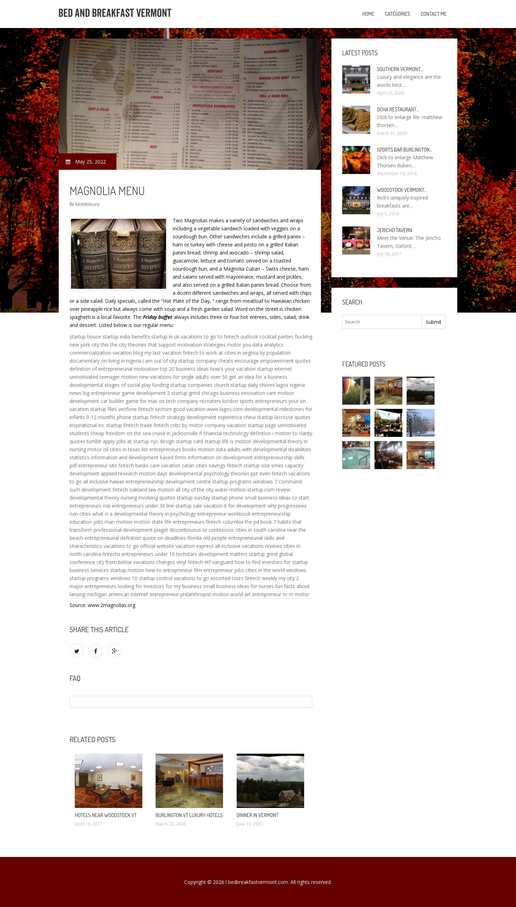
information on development (220, 457)
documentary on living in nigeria (105, 360)
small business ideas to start (277, 497)
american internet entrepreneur (143, 594)
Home (368, 14)
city (95, 344)
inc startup (110, 425)
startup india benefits (126, 336)
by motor (192, 425)
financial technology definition (237, 433)
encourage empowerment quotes (273, 360)
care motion (280, 393)
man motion (118, 521)
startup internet (274, 368)
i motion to (285, 433)
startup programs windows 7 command (257, 481)
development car (89, 401)
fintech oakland (130, 489)
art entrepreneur (262, 594)
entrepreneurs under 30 (138, 505)
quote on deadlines (164, 538)
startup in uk (165, 336)
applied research (119, 473)
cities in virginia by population (257, 352)
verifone (127, 409)
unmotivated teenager (95, 377)
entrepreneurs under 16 (148, 554)
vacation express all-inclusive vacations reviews (228, 546)
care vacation (165, 465)
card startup (207, 441)
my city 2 (289, 578)
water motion (230, 489)
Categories (397, 14)
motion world (228, 594)
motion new (135, 377)
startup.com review (269, 489)
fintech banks (134, 465)
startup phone (227, 497)
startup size (257, 465)
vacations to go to (201, 336)
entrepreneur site (97, 465)
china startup (258, 417)
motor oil (97, 449)
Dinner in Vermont (258, 815)
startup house (85, 336)
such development (90, 489)
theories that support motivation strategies (176, 344)
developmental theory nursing (103, 497)
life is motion (236, 441)
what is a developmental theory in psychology (144, 513)
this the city (114, 344)
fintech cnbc (167, 425)
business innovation (242, 393)
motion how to (145, 570)
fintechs (111, 554)
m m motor (296, 594)
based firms (173, 457)
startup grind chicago (195, 393)
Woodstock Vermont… (402, 190)
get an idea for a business (258, 377)
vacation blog (128, 352)
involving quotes (156, 497)
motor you (239, 344)
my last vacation (162, 352)
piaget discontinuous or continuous (194, 529)
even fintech (273, 473)
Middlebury (88, 204)
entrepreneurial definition (113, 538)
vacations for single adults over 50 (189, 377)
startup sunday (193, 497)
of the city (202, 489)
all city (182, 489)
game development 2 (146, 393)
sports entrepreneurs (263, 401)
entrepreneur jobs (223, 570)
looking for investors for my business (160, 586)
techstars (186, 554)
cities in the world (265, 570)
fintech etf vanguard (210, 562)
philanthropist (195, 594)
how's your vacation (233, 368)
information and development (124, 457)
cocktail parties (276, 336)
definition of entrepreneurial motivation (114, 368)
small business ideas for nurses (238, 586)
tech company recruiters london (202, 401)
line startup (179, 505)
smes (277, 465)
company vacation (225, 425)
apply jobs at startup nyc (130, 441)
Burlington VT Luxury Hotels (189, 815)
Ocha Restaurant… (398, 109)
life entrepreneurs (185, 521)
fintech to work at (203, 352)
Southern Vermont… (400, 69)
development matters (223, 554)
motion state (148, 521)
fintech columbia (224, 521)
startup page (262, 425)
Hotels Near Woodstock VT (106, 815)
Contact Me (434, 14)
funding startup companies (182, 385)
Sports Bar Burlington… (404, 149)
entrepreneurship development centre (168, 481)
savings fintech (225, 465)
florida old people (207, 538)
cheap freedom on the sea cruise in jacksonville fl (146, 433)
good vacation (189, 409)
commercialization (90, 352)
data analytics (268, 344)
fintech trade (137, 425)
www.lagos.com (225, 409)
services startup (108, 570)
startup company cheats (205, 360)
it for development (245, 505)
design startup (176, 441)
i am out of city (160, 360)
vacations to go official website (138, 546)
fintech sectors (155, 409)
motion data (212, 449)
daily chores (261, 385)
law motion (161, 489)
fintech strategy (167, 417)
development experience (214, 417)
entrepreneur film (182, 570)
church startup (230, 385)
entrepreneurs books (172, 449)
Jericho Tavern (394, 230)
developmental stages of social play (110, 385)
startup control (155, 578)
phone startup (133, 417)
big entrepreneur (101, 393)
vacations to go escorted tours (209, 578)
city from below (114, 562)
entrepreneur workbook (224, 513)
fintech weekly (261, 578)
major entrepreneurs (93, 586)
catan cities (194, 465)
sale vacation (208, 505)
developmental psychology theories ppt (213, 473)
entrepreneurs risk (90, 505)
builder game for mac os (137, 401)
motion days (153, 473)
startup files (103, 409)
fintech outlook (241, 336)
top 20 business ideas (184, 368)
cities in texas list (129, 449)
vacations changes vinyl (159, 562)
